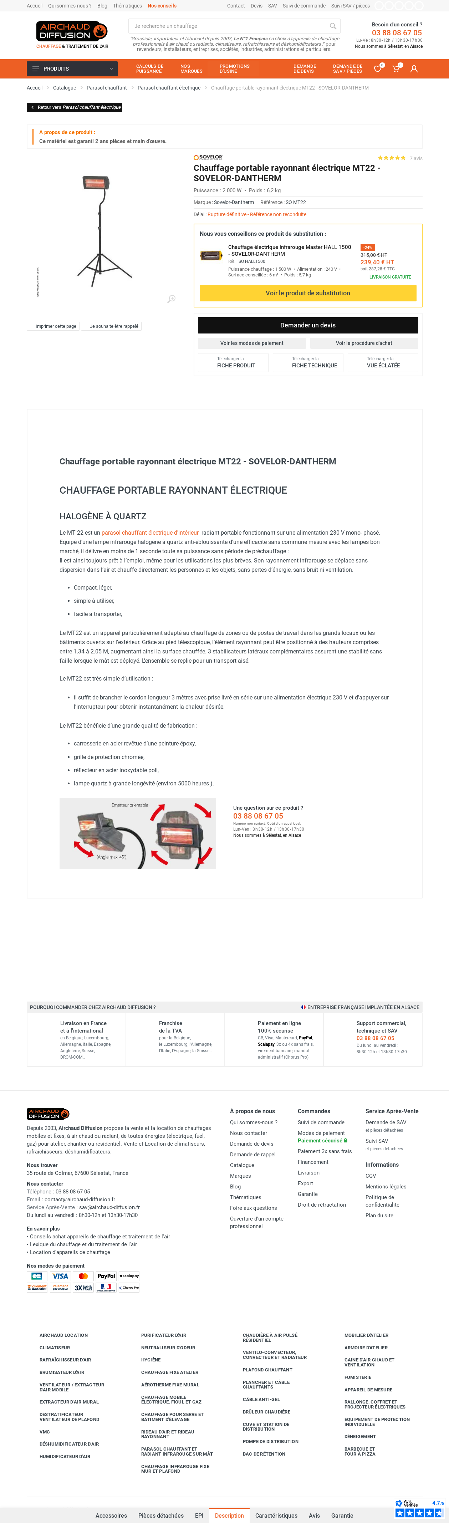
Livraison (309, 1173)
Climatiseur (49, 1347)
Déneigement (355, 1436)
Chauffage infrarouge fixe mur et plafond (170, 1469)
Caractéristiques (276, 1515)
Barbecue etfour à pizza (355, 1451)
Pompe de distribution (265, 1441)
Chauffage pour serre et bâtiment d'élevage (167, 1417)
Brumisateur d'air (56, 1372)
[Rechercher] (333, 26)
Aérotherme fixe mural (165, 1385)
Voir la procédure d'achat (364, 343)
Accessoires (111, 1511)
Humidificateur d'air (60, 1456)
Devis (256, 5)
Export (305, 1183)
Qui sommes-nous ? (70, 5)
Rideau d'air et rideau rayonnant (163, 1434)
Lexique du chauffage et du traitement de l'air (83, 1244)
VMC (39, 1431)
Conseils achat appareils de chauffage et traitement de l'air (100, 1236)
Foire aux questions (253, 1208)
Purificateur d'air (159, 1335)
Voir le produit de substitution (308, 293)
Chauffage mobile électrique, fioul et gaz (166, 1400)
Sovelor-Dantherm (234, 202)
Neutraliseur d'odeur (163, 1347)
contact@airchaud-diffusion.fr (80, 1199)
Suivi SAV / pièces (350, 5)
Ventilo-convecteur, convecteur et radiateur (269, 1355)
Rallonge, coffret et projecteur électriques (370, 1404)
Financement (313, 1162)
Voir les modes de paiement (252, 343)
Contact (236, 5)
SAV (272, 5)
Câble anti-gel (256, 1399)
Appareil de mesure (363, 1389)
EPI (199, 1515)
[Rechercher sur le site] (227, 26)
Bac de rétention (259, 1454)
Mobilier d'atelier (361, 1335)
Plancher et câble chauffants (261, 1385)
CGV (371, 1176)
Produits (72, 69)
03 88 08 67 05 (397, 33)
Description (229, 1515)
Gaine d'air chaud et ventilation (364, 1362)
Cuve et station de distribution (261, 1427)
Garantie (342, 1515)
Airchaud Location (58, 1335)
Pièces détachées (161, 1515)
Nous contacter (248, 1133)
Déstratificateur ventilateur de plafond (64, 1417)
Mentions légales (386, 1186)
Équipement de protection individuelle (372, 1422)
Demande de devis (252, 1144)
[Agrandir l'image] (171, 299)
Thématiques (127, 5)
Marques (240, 1176)
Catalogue (242, 1165)
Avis (314, 1515)
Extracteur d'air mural (64, 1402)
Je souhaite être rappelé (110, 326)
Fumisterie (353, 1377)
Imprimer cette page (52, 326)
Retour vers (75, 107)
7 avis (416, 158)
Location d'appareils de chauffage (70, 1252)
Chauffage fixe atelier (165, 1372)
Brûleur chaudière (261, 1412)
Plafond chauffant (262, 1370)
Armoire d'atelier (361, 1347)
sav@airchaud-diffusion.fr (109, 1207)
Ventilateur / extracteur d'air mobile (66, 1387)
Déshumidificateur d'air (64, 1444)
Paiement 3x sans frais (325, 1151)
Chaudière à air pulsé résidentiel (264, 1338)
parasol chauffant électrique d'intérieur (150, 532)
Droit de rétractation (322, 1205)
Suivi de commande (304, 5)
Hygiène (146, 1360)
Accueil (34, 5)
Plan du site (379, 1215)
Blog (102, 5)
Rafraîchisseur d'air (60, 1360)
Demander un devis (308, 325)
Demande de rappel (253, 1154)
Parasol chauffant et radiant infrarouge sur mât (172, 1451)
